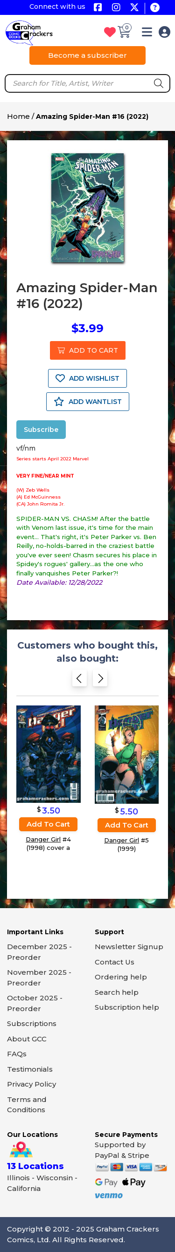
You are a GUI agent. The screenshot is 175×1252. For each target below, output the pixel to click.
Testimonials (30, 1069)
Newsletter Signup (129, 946)
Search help (117, 992)
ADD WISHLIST (87, 378)
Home (18, 116)
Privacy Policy (31, 1084)
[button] (147, 33)
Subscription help (127, 1007)
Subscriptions (31, 1023)
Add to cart (48, 824)
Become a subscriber (87, 55)
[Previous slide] (79, 681)
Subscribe (41, 429)
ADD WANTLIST (88, 401)
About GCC (27, 1038)
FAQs (17, 1053)
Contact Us (114, 962)
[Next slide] (100, 681)
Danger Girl (43, 839)
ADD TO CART (87, 350)
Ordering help (121, 976)
